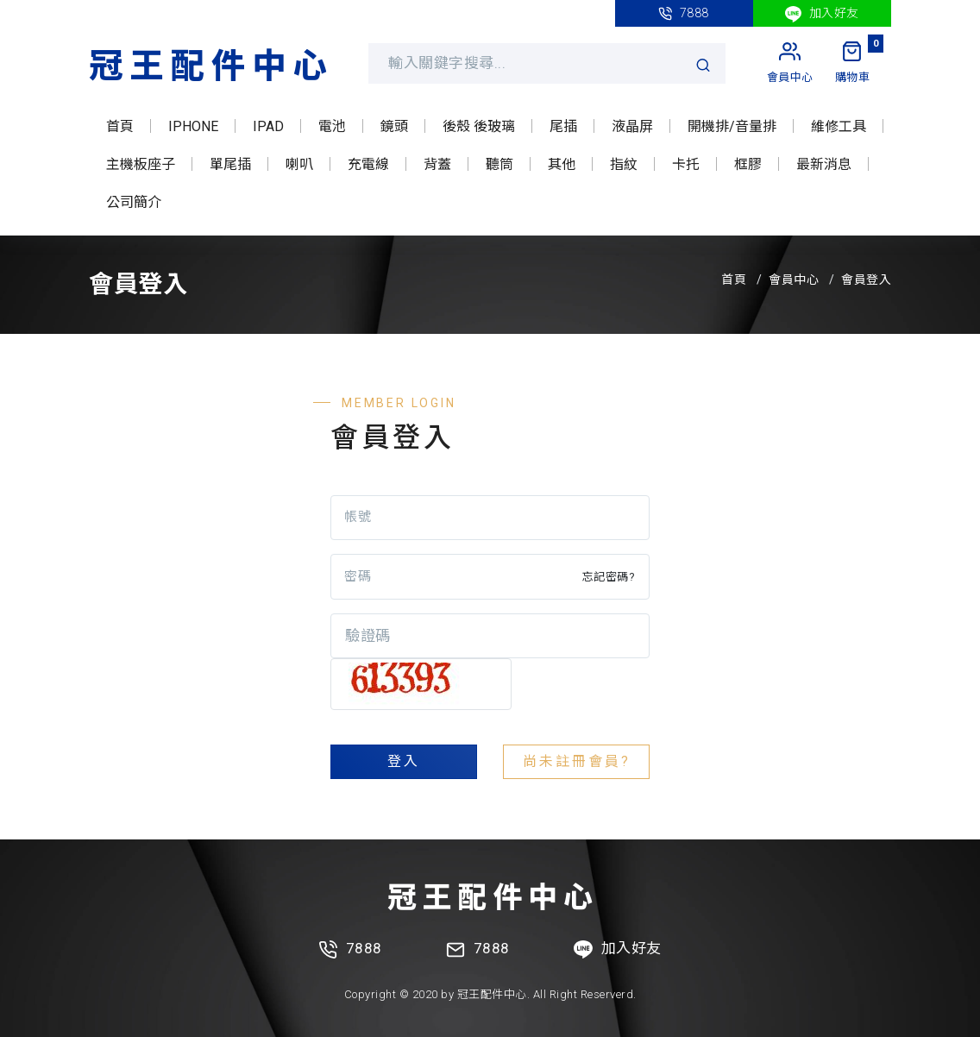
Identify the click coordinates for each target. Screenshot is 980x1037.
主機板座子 (140, 164)
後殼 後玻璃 (479, 126)
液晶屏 (632, 126)
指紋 (624, 164)
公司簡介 (133, 202)
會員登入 (866, 279)
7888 (683, 13)
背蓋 (437, 164)
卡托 (686, 164)
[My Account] (790, 62)
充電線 (368, 164)
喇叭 (299, 164)
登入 (403, 761)
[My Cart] (852, 62)
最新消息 (823, 164)
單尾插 (230, 164)
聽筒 (499, 164)
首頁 (120, 126)
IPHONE (193, 126)
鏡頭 (394, 126)
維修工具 (838, 126)
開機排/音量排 (732, 126)
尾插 (563, 126)
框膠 (748, 164)
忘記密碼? (609, 576)
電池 (332, 126)
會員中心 (794, 279)
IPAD (268, 126)
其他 (561, 164)
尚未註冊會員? (577, 761)
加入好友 (822, 14)
